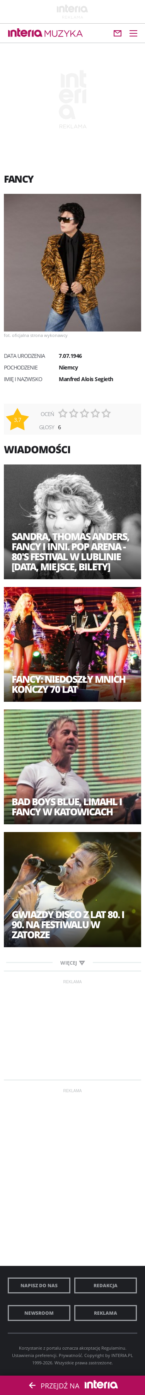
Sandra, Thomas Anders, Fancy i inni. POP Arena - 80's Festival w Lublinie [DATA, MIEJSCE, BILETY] (70, 551)
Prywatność (70, 1355)
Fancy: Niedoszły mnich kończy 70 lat (68, 684)
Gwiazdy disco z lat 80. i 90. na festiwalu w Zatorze (68, 924)
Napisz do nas (39, 1285)
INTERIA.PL (122, 1355)
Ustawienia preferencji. (35, 1355)
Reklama (105, 1313)
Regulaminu (113, 1348)
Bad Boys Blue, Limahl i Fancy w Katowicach (67, 806)
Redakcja (106, 1285)
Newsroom (39, 1313)
